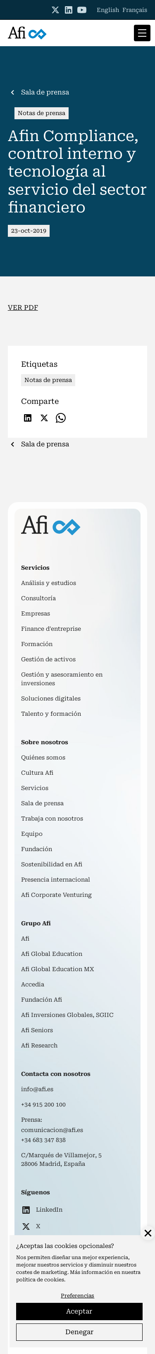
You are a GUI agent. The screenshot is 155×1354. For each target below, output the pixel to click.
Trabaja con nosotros (52, 818)
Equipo (32, 833)
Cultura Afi (37, 772)
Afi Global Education (51, 954)
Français (134, 10)
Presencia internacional (55, 879)
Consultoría (38, 598)
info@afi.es (37, 1089)
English (108, 10)
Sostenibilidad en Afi (51, 864)
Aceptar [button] (79, 1311)
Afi (25, 938)
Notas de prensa (41, 113)
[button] (140, 33)
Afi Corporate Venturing (56, 895)
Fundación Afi (41, 999)
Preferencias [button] (77, 1296)
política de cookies (40, 1280)
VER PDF (23, 307)
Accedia (32, 984)
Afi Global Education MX (57, 969)
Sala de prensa (42, 803)
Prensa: (31, 1119)
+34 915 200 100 (43, 1104)
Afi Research (39, 1045)
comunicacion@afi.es (52, 1130)
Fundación (36, 849)
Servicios (34, 788)
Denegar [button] (79, 1332)
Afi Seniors (37, 1030)
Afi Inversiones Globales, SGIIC (67, 1015)
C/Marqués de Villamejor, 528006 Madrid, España (61, 1159)
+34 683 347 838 (43, 1140)
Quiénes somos (43, 757)
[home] (27, 33)
